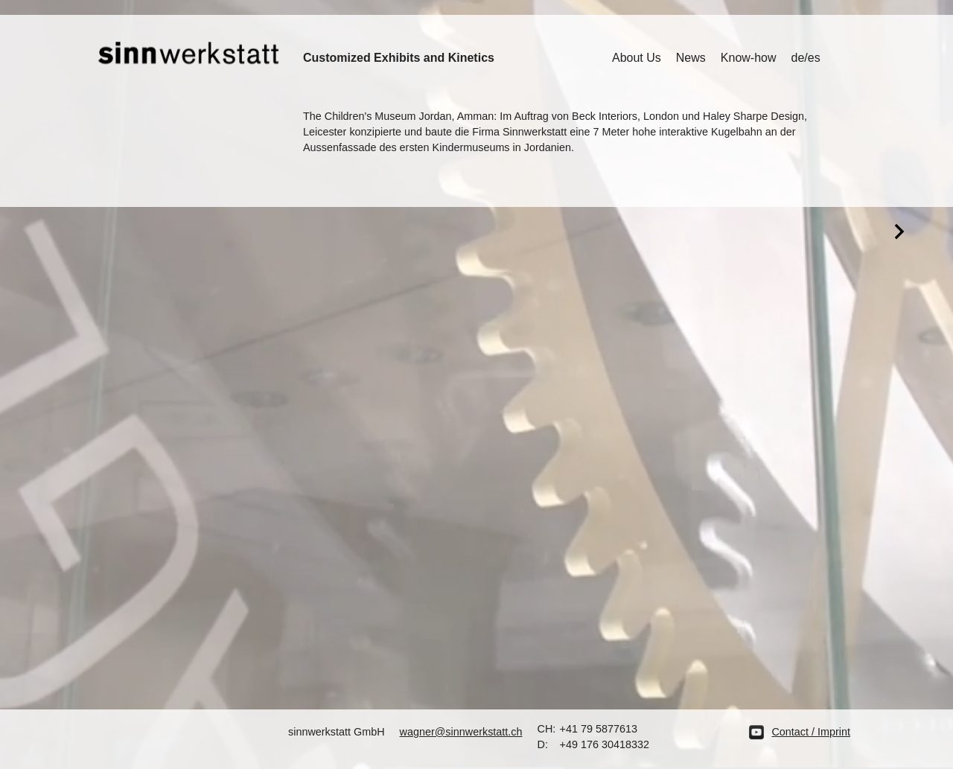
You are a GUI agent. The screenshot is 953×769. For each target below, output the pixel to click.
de (798, 57)
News (691, 57)
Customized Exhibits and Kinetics (398, 57)
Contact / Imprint (810, 732)
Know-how (749, 57)
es (814, 57)
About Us (636, 57)
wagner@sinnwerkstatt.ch (461, 732)
